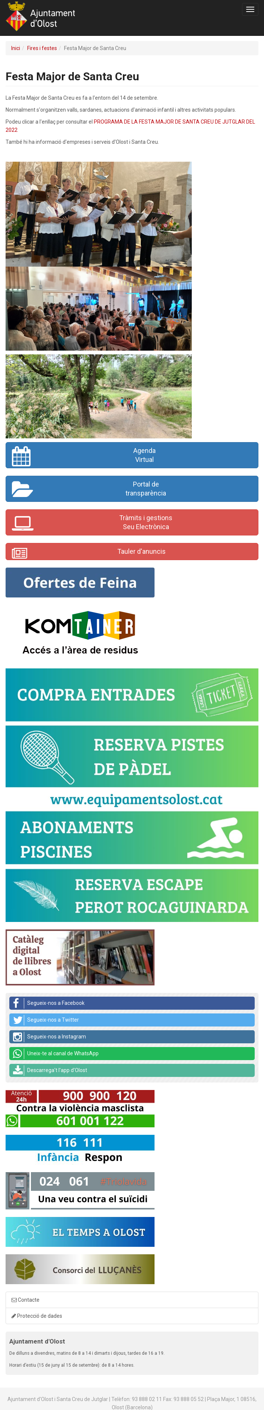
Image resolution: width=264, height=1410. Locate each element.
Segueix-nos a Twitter (46, 1020)
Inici (15, 48)
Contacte (25, 1300)
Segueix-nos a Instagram (49, 1037)
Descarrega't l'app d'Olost (50, 1070)
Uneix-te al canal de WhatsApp (56, 1054)
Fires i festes (42, 48)
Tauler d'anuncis (89, 553)
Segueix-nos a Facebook (49, 1003)
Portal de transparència (89, 490)
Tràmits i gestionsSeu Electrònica (92, 523)
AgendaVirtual (84, 456)
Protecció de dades (37, 1316)
